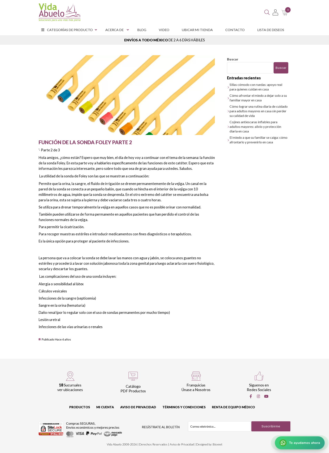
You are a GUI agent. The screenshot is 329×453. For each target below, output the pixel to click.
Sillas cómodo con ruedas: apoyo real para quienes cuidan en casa (256, 86)
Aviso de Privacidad (138, 407)
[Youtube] (266, 396)
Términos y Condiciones (184, 407)
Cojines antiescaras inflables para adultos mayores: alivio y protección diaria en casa (255, 126)
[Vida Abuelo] (60, 12)
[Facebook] (250, 396)
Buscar (232, 59)
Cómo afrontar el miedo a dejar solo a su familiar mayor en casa (258, 97)
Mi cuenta (105, 407)
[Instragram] (258, 396)
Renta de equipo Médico (233, 407)
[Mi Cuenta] (275, 12)
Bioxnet (217, 444)
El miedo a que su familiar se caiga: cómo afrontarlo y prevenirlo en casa (258, 139)
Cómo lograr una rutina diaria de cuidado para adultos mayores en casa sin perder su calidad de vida (259, 111)
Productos (79, 407)
